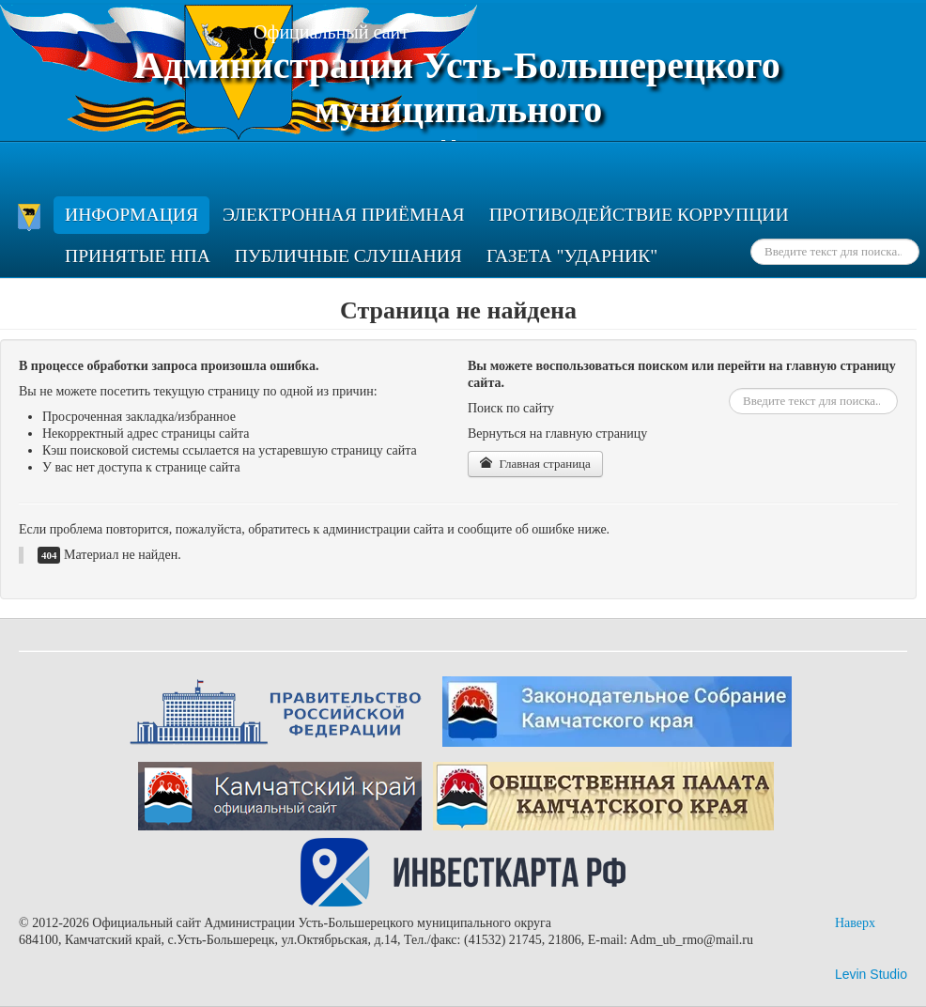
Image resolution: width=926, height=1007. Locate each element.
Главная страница (535, 464)
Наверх (855, 923)
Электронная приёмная (344, 215)
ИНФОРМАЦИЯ (131, 215)
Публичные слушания (348, 256)
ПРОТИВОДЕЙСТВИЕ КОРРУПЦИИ (639, 215)
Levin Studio (871, 974)
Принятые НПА (137, 256)
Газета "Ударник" (571, 256)
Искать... (750, 239)
